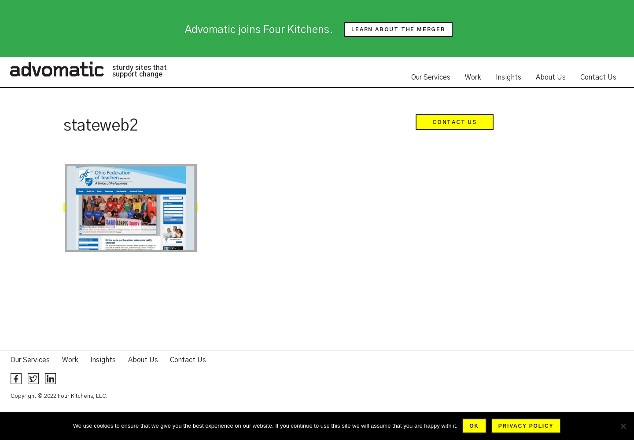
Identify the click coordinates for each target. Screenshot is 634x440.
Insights (508, 77)
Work (473, 77)
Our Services (430, 77)
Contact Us (598, 77)
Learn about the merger (398, 29)
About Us (551, 77)
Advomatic (56, 69)
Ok (474, 426)
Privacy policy (525, 426)
